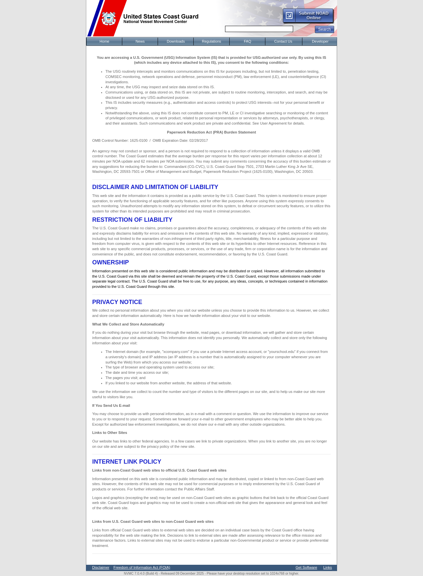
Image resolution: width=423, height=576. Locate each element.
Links (327, 567)
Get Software (306, 567)
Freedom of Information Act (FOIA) (141, 567)
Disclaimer (100, 567)
